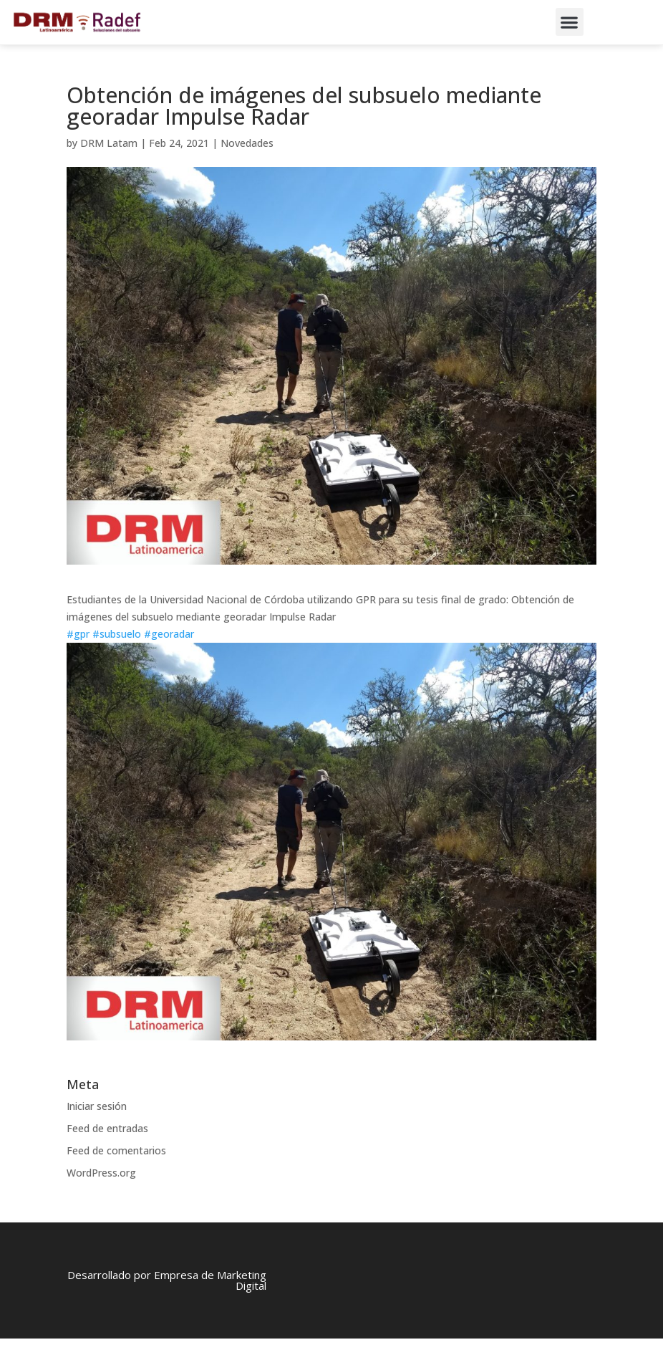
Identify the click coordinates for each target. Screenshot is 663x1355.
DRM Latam (108, 159)
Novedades (247, 159)
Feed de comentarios (116, 1167)
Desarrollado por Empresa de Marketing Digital (166, 1296)
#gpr (78, 650)
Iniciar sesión (97, 1122)
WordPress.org (101, 1188)
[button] (570, 22)
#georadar (169, 650)
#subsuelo (116, 650)
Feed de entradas (107, 1144)
